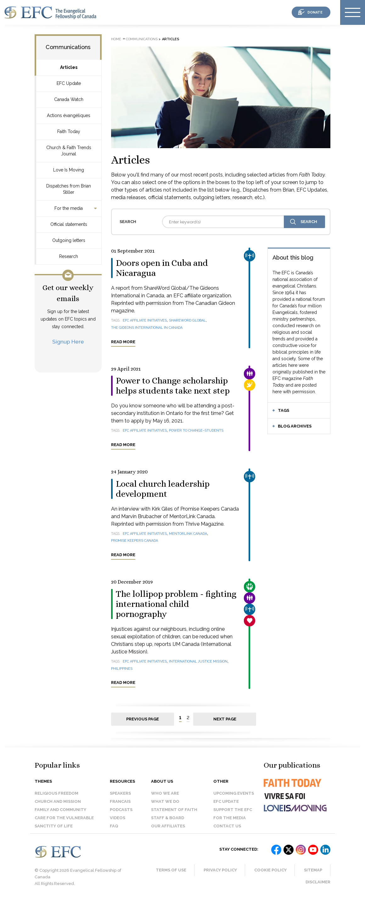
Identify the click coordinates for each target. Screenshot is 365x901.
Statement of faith (174, 809)
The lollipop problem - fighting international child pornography (176, 604)
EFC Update (69, 83)
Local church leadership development (163, 489)
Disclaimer (318, 882)
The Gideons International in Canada (146, 328)
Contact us (227, 826)
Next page (224, 719)
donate (315, 12)
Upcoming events (233, 793)
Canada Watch (68, 99)
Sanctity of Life (54, 826)
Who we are (165, 793)
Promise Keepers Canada (134, 541)
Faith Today (68, 131)
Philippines (121, 669)
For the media (68, 208)
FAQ (114, 826)
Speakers (120, 793)
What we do (165, 801)
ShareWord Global (187, 320)
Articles (68, 67)
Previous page (142, 719)
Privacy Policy (220, 870)
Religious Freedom (56, 793)
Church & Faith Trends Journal (68, 150)
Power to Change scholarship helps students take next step (173, 386)
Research (68, 256)
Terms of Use (171, 870)
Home (116, 39)
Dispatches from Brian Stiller (68, 189)
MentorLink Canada (188, 534)
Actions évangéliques (68, 115)
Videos (117, 817)
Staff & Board (167, 817)
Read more (123, 341)
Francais (120, 801)
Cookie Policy (270, 870)
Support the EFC (232, 809)
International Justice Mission (198, 661)
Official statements (68, 224)
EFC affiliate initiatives (145, 320)
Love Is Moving (68, 169)
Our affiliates (168, 826)
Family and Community (60, 809)
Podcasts (121, 809)
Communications (68, 47)
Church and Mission (58, 801)
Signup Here (68, 341)
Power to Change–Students (196, 430)
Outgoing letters (68, 240)
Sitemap (313, 870)
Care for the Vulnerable (64, 817)
